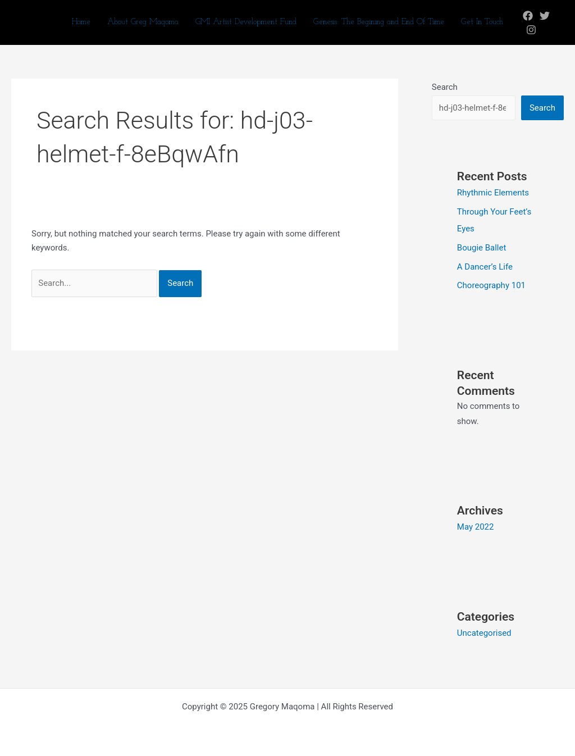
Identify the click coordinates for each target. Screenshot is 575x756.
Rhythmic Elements (493, 193)
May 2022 (475, 527)
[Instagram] (531, 30)
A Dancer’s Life (485, 267)
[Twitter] (545, 16)
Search (445, 87)
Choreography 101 (491, 285)
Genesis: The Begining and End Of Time (378, 22)
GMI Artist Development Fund (245, 22)
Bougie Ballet (481, 248)
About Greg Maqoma (143, 22)
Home (81, 22)
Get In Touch (482, 22)
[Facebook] (528, 16)
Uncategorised (484, 633)
